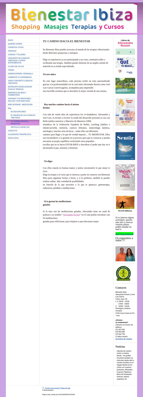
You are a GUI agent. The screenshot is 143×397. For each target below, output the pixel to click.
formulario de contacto (123, 339)
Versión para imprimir (51, 388)
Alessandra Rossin (71, 215)
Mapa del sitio (65, 388)
